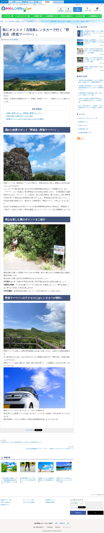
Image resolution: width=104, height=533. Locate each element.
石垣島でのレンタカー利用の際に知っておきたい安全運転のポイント (21, 442)
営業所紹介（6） (83, 122)
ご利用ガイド (96, 9)
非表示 (38, 109)
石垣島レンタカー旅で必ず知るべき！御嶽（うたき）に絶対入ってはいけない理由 (94, 59)
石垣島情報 (15, 39)
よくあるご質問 (86, 9)
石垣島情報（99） (83, 129)
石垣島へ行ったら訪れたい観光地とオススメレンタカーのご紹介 (64, 472)
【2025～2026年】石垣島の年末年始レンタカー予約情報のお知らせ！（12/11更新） (94, 50)
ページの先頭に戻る (99, 494)
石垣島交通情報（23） (85, 132)
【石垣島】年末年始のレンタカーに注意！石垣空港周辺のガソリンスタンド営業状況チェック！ (90, 87)
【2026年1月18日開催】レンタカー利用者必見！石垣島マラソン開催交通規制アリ (90, 81)
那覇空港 (62, 523)
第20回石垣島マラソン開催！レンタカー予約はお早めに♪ (28, 472)
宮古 (68, 523)
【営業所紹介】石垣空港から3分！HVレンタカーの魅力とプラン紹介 (90, 94)
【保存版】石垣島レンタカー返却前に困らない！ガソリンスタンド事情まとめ (94, 33)
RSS (80, 138)
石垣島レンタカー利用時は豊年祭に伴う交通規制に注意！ (46, 472)
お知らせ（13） (83, 125)
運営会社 (57, 527)
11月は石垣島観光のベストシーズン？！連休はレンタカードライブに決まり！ (49, 448)
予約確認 (77, 9)
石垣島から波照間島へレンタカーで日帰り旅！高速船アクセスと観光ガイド (94, 41)
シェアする (30, 430)
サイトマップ (67, 527)
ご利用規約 (49, 527)
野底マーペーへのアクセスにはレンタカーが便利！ (25, 119)
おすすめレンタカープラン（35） (88, 118)
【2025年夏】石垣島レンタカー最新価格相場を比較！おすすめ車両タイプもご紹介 (9, 473)
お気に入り (68, 9)
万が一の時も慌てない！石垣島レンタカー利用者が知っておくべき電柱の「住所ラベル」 (90, 107)
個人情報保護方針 (38, 527)
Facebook (78, 513)
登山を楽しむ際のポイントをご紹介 (19, 116)
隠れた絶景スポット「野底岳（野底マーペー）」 (24, 113)
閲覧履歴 (60, 9)
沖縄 (56, 523)
